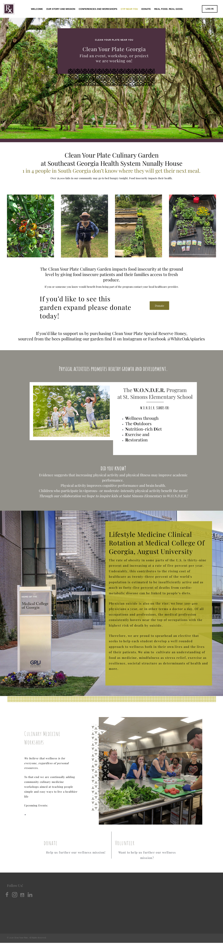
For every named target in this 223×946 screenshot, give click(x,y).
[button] (159, 305)
